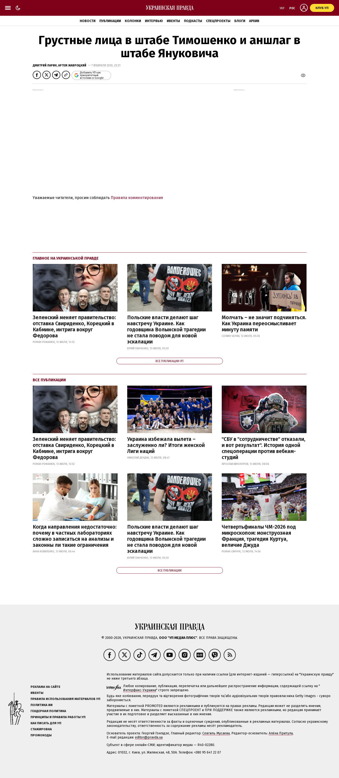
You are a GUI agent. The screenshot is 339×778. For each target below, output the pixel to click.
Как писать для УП (46, 723)
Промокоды (41, 735)
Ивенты (173, 21)
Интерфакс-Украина (139, 690)
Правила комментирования (137, 197)
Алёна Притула (281, 733)
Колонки (133, 21)
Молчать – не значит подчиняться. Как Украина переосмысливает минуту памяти (264, 323)
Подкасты (193, 21)
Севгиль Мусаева (216, 733)
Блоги (239, 21)
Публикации (110, 21)
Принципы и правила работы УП (58, 717)
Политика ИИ (42, 705)
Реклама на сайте (45, 687)
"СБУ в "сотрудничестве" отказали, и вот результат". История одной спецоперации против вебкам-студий (263, 448)
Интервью (154, 21)
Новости (87, 21)
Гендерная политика (48, 711)
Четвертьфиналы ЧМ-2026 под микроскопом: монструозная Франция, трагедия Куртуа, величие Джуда (259, 536)
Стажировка (41, 729)
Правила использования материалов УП (65, 699)
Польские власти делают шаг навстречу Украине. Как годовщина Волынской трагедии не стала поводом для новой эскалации (166, 329)
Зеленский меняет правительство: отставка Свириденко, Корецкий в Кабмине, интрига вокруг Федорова (74, 326)
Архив (254, 21)
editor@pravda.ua (149, 737)
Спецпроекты (218, 21)
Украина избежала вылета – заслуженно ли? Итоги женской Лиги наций (166, 445)
